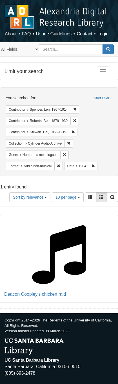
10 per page (67, 197)
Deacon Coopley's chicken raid (35, 294)
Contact (84, 33)
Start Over (101, 98)
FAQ (26, 33)
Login (102, 33)
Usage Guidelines (54, 33)
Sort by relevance (30, 197)
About (11, 33)
